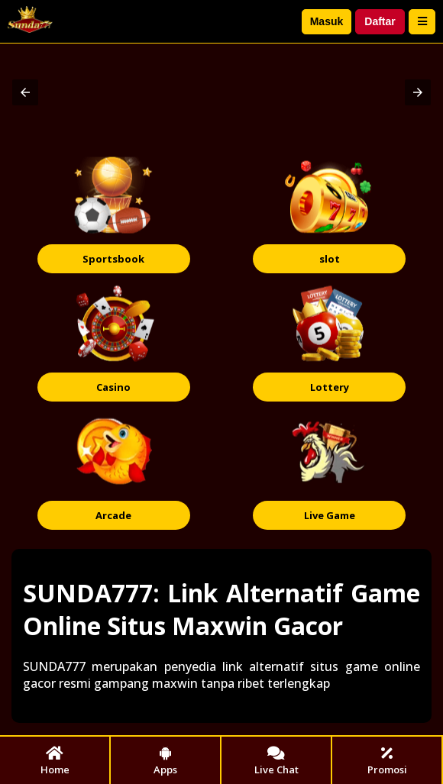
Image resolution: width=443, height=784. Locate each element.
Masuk (327, 21)
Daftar (379, 21)
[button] (25, 92)
